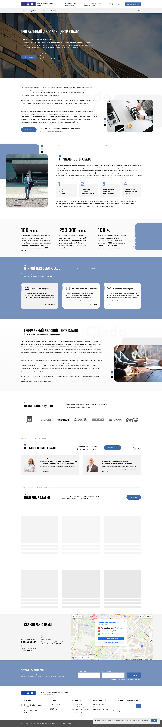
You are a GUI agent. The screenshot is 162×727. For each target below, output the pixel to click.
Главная (23, 11)
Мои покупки (116, 4)
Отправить (133, 675)
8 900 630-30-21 (71, 3)
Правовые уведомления (68, 724)
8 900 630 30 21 (31, 700)
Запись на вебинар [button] (133, 4)
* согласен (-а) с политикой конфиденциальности (126, 679)
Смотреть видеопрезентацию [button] (56, 57)
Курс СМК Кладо (99, 704)
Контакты (54, 11)
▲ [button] (44, 57)
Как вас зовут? (82, 671)
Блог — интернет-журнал (56, 707)
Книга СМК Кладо (78, 707)
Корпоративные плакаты (80, 709)
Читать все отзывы (112, 447)
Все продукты (77, 704)
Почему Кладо (55, 704)
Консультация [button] (29, 57)
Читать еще (133, 497)
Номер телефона (107, 671)
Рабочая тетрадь (78, 712)
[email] (127, 706)
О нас (43, 11)
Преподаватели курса (100, 709)
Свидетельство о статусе (102, 707)
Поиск (139, 10)
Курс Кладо (33, 11)
